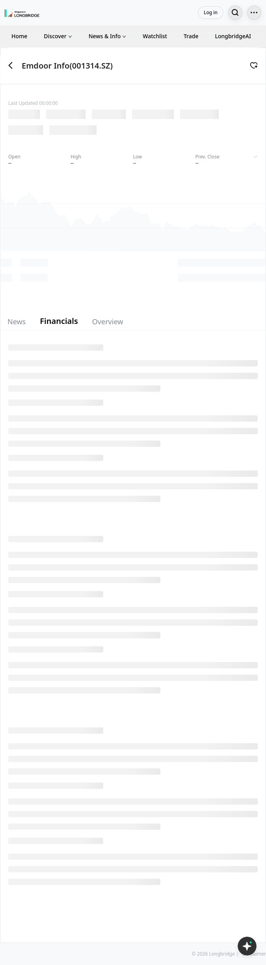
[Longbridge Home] (22, 12)
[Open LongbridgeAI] (247, 946)
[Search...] (235, 13)
